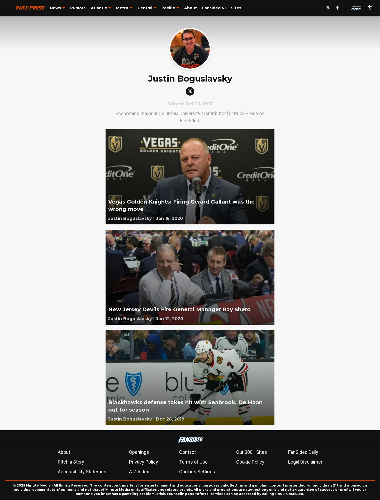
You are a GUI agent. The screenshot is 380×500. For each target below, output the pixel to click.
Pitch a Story (71, 462)
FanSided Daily (303, 452)
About (64, 452)
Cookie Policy (250, 462)
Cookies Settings (197, 471)
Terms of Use (193, 462)
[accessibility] (369, 8)
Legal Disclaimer (305, 462)
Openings (139, 452)
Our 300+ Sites (251, 452)
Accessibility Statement (83, 471)
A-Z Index (139, 471)
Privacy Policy (143, 462)
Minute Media (38, 485)
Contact (187, 452)
